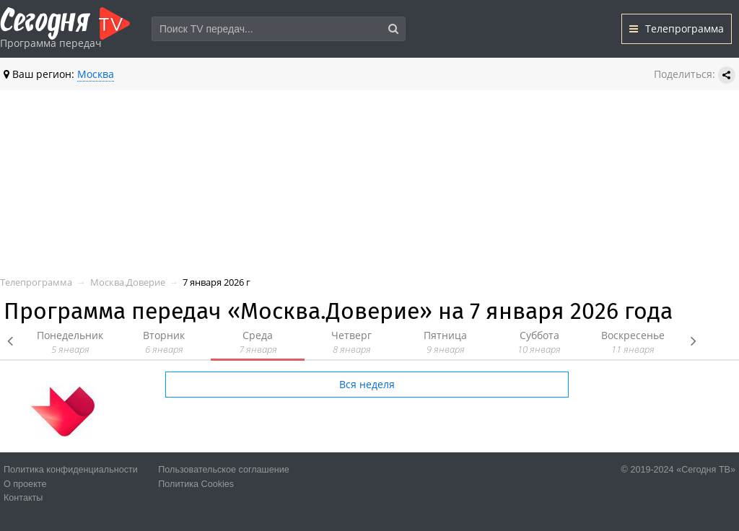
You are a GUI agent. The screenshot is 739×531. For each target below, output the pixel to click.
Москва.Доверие (127, 282)
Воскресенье (633, 342)
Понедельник (70, 342)
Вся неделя (367, 384)
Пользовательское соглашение (223, 470)
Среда (258, 342)
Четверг (351, 342)
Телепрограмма (676, 28)
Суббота (539, 342)
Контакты (23, 498)
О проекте (25, 484)
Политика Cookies (196, 484)
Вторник (164, 342)
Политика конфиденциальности (71, 470)
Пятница (445, 342)
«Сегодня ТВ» (705, 470)
